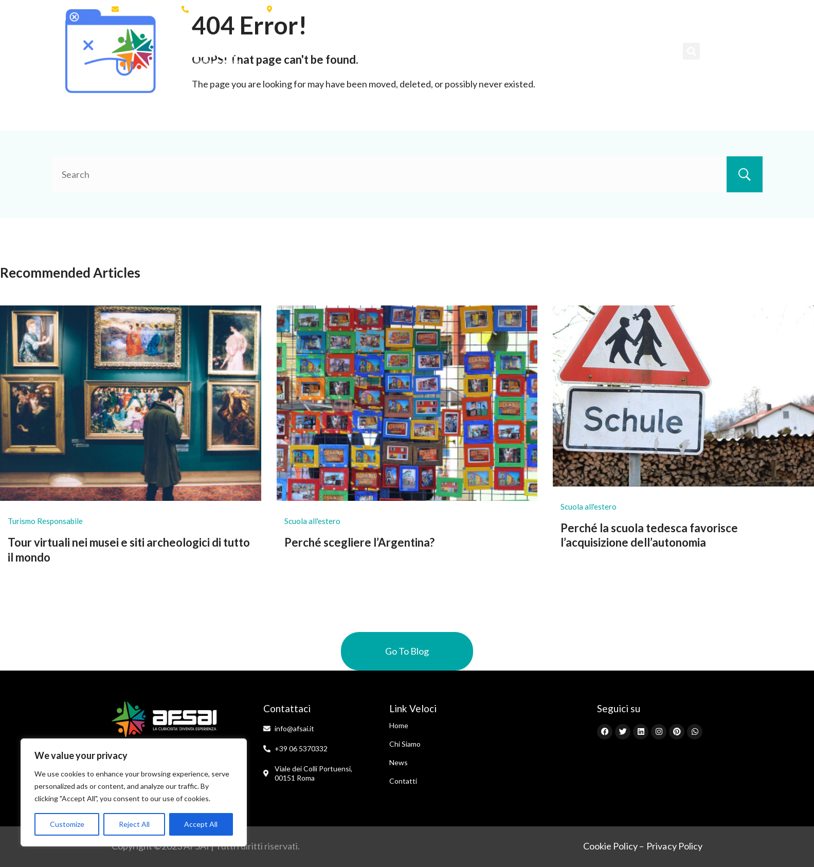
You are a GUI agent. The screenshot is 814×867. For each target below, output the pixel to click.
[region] (134, 792)
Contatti (623, 50)
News (574, 50)
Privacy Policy (674, 846)
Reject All (134, 824)
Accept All (201, 824)
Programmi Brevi (502, 50)
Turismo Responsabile (45, 521)
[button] (691, 51)
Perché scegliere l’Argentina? (359, 542)
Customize (67, 824)
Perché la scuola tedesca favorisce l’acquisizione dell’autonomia (649, 535)
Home (273, 50)
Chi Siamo (325, 50)
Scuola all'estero (312, 521)
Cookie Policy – (613, 846)
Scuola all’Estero (404, 50)
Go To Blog (407, 651)
